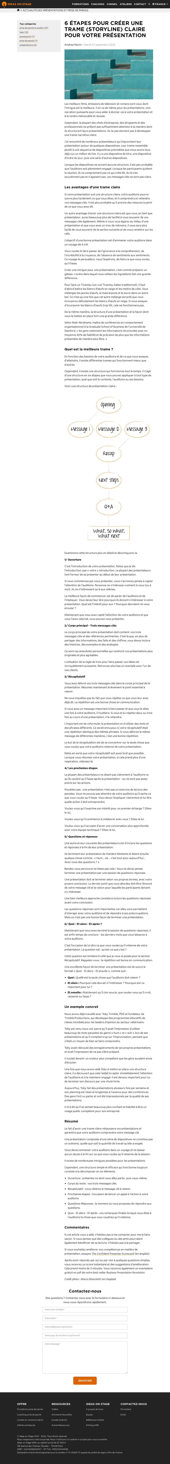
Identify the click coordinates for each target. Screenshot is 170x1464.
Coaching (97, 4)
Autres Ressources (61, 1425)
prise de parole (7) (29, 41)
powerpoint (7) (27, 36)
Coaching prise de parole (29, 1414)
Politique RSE (92, 1425)
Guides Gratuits (59, 1420)
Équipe (89, 1414)
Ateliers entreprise (26, 1425)
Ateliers (126, 4)
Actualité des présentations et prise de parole (55, 10)
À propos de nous (94, 1409)
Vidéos (55, 1409)
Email (123, 1414)
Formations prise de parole (30, 1409)
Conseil (112, 4)
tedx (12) (24, 32)
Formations (80, 4)
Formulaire (126, 1409)
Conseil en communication (30, 1420)
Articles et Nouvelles (62, 1414)
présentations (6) (28, 45)
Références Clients (95, 1420)
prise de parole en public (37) (34, 28)
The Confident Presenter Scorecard (113, 1253)
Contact (140, 4)
